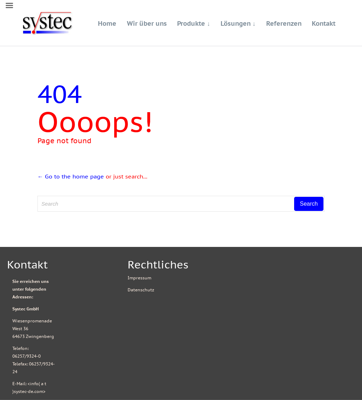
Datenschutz (141, 289)
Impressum (139, 277)
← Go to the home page (70, 176)
